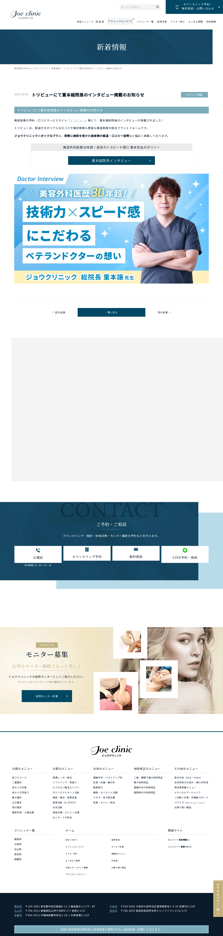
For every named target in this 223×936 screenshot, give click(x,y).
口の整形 (17, 811)
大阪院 (18, 853)
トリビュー (77, 120)
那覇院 (18, 868)
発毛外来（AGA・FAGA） (188, 786)
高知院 (18, 863)
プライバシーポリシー (77, 873)
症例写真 (162, 21)
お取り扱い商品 (182, 816)
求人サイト (179, 848)
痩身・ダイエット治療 (105, 801)
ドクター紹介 (177, 21)
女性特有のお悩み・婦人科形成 (191, 791)
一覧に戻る (111, 318)
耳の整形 (17, 816)
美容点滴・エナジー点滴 (66, 821)
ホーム (69, 839)
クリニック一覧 (145, 21)
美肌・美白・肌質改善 (65, 806)
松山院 (18, 858)
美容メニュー (88, 21)
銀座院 (18, 848)
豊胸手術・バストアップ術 (107, 786)
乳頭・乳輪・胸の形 (104, 791)
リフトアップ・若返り (65, 791)
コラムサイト (180, 853)
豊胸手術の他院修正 (145, 796)
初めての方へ (72, 848)
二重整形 (17, 791)
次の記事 (162, 317)
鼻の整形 (17, 806)
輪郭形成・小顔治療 (23, 821)
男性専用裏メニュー (185, 796)
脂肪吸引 (98, 796)
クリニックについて (76, 853)
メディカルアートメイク (187, 801)
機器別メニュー (120, 858)
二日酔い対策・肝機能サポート (191, 806)
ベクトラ (190, 811)
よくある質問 (195, 21)
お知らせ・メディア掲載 (78, 868)
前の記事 (61, 317)
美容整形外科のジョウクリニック (31, 68)
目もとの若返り (20, 801)
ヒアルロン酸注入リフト (66, 796)
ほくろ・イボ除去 (62, 826)
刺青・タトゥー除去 (104, 811)
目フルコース (19, 786)
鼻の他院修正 (141, 791)
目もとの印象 (19, 796)
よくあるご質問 (73, 863)
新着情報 (55, 68)
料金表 (104, 21)
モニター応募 (119, 853)
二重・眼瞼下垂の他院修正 (148, 786)
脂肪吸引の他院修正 (145, 801)
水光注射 (58, 816)
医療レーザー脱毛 (62, 786)
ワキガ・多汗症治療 (104, 806)
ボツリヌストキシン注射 (66, 801)
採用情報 (211, 21)
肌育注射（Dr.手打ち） (65, 811)
